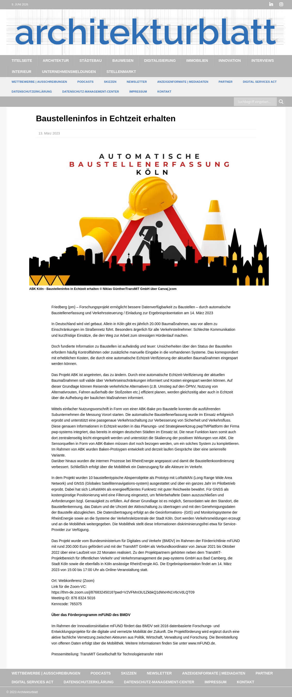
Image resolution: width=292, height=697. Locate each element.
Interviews (262, 60)
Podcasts (85, 81)
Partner (226, 81)
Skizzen (110, 81)
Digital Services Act (260, 81)
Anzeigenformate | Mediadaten (182, 81)
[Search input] (256, 101)
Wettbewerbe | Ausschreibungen (39, 81)
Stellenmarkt (121, 71)
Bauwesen (123, 60)
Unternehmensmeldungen (69, 71)
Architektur (56, 60)
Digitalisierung (160, 60)
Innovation (230, 60)
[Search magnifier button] (281, 101)
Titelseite (22, 60)
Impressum (138, 91)
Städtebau (90, 60)
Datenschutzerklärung (32, 91)
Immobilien (197, 60)
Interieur (21, 71)
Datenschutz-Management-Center (90, 91)
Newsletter (137, 81)
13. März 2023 (49, 133)
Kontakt (164, 91)
